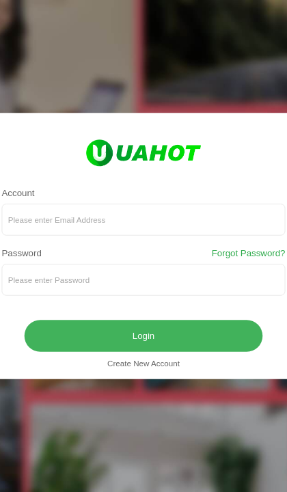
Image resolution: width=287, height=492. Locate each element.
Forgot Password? (249, 253)
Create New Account (143, 363)
